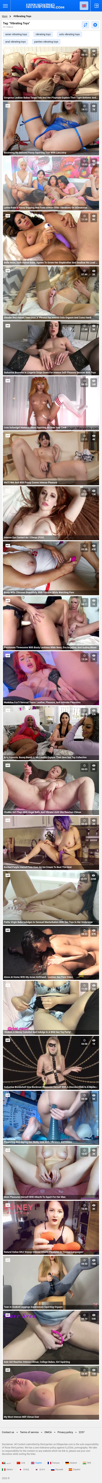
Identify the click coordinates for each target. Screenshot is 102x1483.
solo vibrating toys (69, 34)
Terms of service (29, 1432)
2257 (81, 1432)
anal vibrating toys (15, 41)
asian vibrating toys (16, 34)
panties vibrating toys (46, 41)
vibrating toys (43, 34)
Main (5, 16)
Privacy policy (65, 1432)
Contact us (8, 1432)
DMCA (48, 1432)
